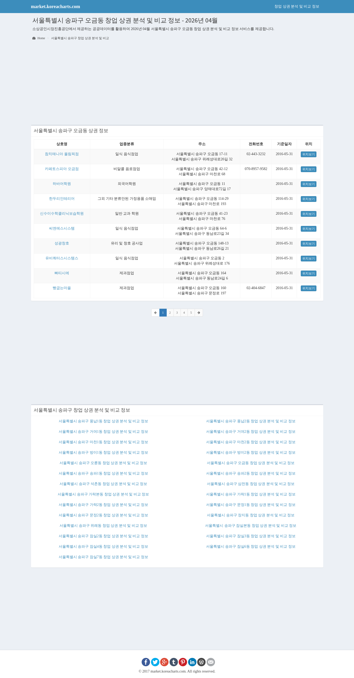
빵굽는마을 (62, 288)
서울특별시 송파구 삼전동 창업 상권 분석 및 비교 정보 (251, 484)
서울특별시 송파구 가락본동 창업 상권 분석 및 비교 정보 (103, 494)
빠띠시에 (62, 273)
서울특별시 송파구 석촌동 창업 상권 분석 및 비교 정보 (103, 484)
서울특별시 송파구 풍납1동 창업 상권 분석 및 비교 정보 (103, 421)
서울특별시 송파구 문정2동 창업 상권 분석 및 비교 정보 (103, 515)
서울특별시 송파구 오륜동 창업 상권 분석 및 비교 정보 (103, 463)
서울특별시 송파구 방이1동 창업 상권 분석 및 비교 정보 (103, 452)
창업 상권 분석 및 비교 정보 (296, 6)
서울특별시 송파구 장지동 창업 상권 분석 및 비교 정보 (251, 515)
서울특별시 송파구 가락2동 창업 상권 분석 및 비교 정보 (103, 505)
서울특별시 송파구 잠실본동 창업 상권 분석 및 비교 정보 (250, 526)
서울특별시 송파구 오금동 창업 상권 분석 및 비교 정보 (251, 463)
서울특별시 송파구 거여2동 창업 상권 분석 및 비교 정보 (251, 432)
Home (38, 38)
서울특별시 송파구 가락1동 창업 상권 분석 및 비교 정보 (251, 494)
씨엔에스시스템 (62, 228)
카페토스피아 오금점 (62, 169)
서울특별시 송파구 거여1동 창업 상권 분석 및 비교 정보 (103, 432)
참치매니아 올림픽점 (62, 154)
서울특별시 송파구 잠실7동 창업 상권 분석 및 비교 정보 (103, 557)
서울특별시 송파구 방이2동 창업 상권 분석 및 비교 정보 (251, 452)
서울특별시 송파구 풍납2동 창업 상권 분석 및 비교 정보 (251, 421)
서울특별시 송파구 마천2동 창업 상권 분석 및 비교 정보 (251, 442)
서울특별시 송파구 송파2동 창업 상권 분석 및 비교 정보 (251, 473)
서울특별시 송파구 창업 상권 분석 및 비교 (80, 38)
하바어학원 (62, 184)
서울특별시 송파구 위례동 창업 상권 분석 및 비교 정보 (103, 526)
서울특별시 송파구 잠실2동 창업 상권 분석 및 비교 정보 (103, 536)
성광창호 (62, 243)
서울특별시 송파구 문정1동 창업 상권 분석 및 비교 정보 (251, 505)
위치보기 (308, 154)
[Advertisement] (177, 83)
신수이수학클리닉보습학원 (62, 213)
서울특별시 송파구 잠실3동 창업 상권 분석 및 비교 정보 (251, 536)
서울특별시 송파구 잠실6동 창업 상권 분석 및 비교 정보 (251, 546)
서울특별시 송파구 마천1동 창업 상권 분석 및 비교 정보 (103, 442)
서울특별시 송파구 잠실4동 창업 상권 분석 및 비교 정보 (103, 546)
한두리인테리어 (62, 199)
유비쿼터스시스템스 (61, 258)
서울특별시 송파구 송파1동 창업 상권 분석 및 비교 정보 (103, 473)
